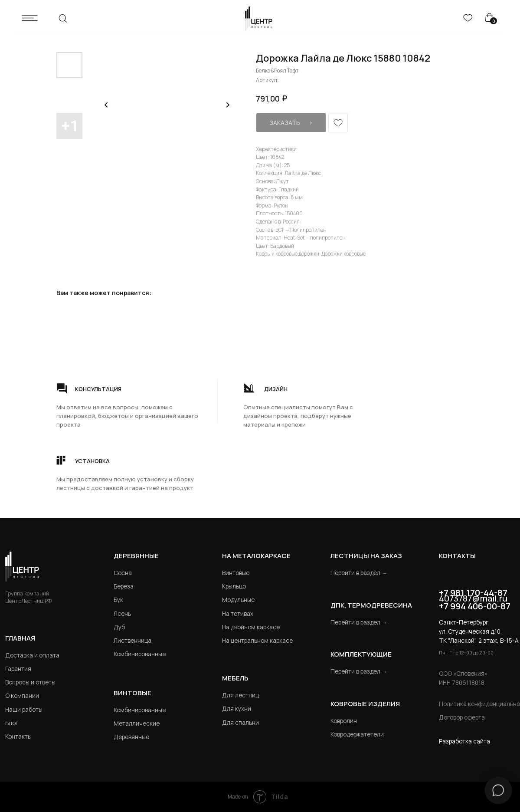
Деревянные (136, 555)
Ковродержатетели (357, 734)
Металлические (137, 723)
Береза (124, 586)
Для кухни (236, 708)
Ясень (122, 613)
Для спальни (240, 722)
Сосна (123, 573)
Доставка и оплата (32, 655)
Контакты (18, 736)
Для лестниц (240, 695)
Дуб (119, 627)
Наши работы (24, 709)
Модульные (238, 599)
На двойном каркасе (251, 627)
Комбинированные (140, 654)
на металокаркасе (256, 555)
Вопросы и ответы (30, 682)
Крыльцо (234, 586)
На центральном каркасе (257, 640)
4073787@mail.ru (473, 598)
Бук (118, 599)
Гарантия (18, 668)
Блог (11, 723)
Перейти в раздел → (359, 573)
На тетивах (237, 613)
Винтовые (235, 573)
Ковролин (343, 721)
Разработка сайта (464, 741)
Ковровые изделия (365, 703)
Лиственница (132, 640)
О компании (22, 695)
